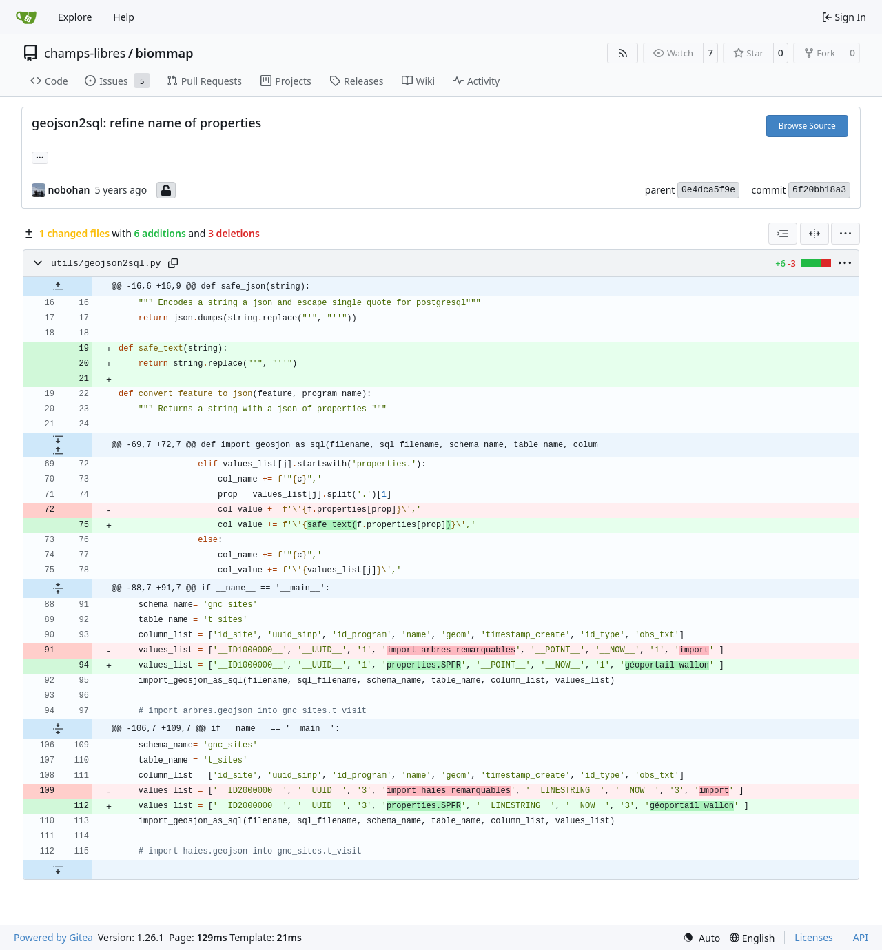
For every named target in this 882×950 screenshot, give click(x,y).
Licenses (813, 937)
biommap (165, 53)
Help (123, 16)
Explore (75, 16)
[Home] (26, 17)
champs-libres (84, 53)
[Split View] (814, 234)
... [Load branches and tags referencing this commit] (40, 156)
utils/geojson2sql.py (106, 263)
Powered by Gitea (53, 937)
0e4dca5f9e (708, 190)
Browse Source (807, 126)
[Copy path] (173, 263)
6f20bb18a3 (819, 190)
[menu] (845, 234)
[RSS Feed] (623, 53)
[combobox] (782, 234)
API (860, 937)
